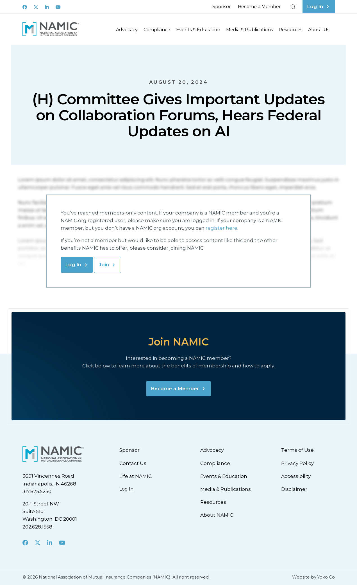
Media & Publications (249, 29)
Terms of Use (297, 450)
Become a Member (259, 6)
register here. (222, 228)
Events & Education (198, 29)
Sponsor (221, 6)
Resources (290, 29)
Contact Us (132, 463)
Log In (73, 264)
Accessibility (296, 476)
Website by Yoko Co (313, 577)
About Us (318, 29)
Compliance (157, 29)
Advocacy (127, 29)
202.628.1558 (37, 527)
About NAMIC (216, 515)
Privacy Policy (297, 463)
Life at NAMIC (135, 476)
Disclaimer (294, 489)
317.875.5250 (36, 491)
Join (104, 264)
